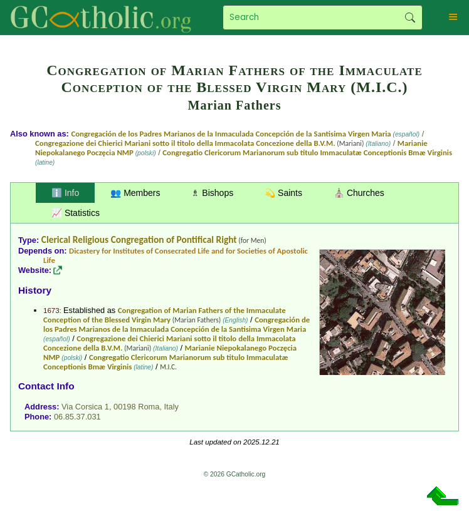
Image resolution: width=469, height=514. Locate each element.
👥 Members (135, 193)
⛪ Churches (359, 193)
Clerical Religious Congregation (102, 239)
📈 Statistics (75, 213)
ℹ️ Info (65, 193)
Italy (171, 406)
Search (410, 17)
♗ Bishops (212, 193)
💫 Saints (283, 193)
